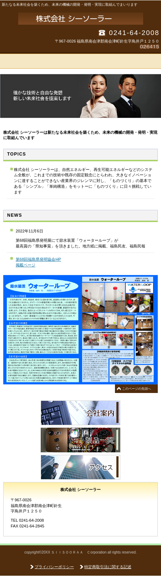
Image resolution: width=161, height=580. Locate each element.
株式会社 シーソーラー (81, 19)
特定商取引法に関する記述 (107, 567)
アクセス (80, 467)
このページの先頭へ (136, 388)
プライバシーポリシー (54, 567)
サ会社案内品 (80, 412)
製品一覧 (80, 440)
